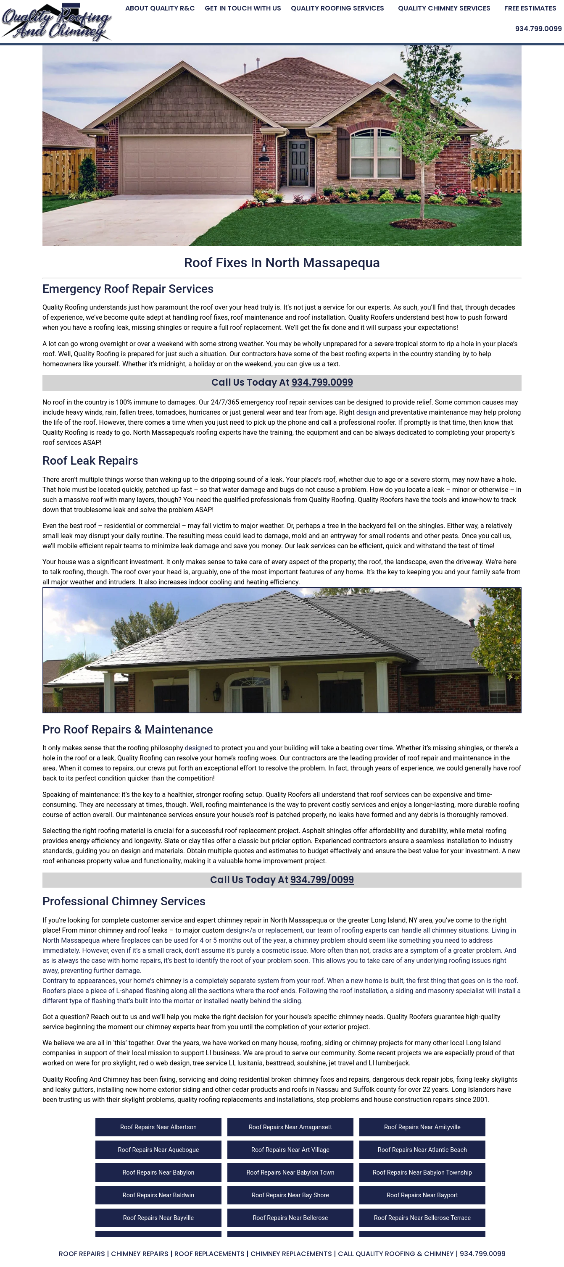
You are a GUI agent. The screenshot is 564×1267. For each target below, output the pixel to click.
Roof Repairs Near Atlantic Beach (422, 1150)
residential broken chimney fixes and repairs (304, 1079)
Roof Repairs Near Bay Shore (290, 1195)
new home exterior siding (162, 1090)
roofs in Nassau (315, 1090)
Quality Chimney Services (444, 8)
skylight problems (147, 1100)
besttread (280, 1063)
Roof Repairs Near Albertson (158, 1127)
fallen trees (136, 412)
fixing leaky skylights (486, 1079)
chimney (230, 920)
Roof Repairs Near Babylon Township (422, 1172)
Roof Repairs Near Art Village (290, 1150)
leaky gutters (74, 1090)
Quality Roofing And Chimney (85, 1079)
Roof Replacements (209, 1254)
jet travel (341, 1063)
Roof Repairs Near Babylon (158, 1172)
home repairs (141, 961)
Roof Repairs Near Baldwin (158, 1195)
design (366, 412)
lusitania (250, 1063)
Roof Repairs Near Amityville (422, 1127)
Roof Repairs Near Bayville (158, 1218)
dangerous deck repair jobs (412, 1079)
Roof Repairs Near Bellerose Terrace (422, 1218)
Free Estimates (530, 8)
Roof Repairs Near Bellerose (290, 1218)
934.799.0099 (538, 29)
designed (198, 748)
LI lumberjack (389, 1063)
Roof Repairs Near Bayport (422, 1195)
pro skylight (118, 1063)
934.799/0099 (322, 879)
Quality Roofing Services (337, 8)
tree (333, 526)
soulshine (311, 1063)
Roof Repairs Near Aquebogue (158, 1150)
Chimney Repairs (140, 1254)
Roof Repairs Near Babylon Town (290, 1172)
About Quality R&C (160, 8)
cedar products (254, 1090)
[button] (339, 8)
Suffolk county (375, 1090)
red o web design (164, 1063)
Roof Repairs (82, 1254)
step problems (337, 1100)
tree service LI (213, 1063)
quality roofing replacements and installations (245, 1100)
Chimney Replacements (291, 1254)
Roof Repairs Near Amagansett (290, 1127)
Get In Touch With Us (243, 8)
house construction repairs (413, 1100)
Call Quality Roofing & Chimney (396, 1254)
